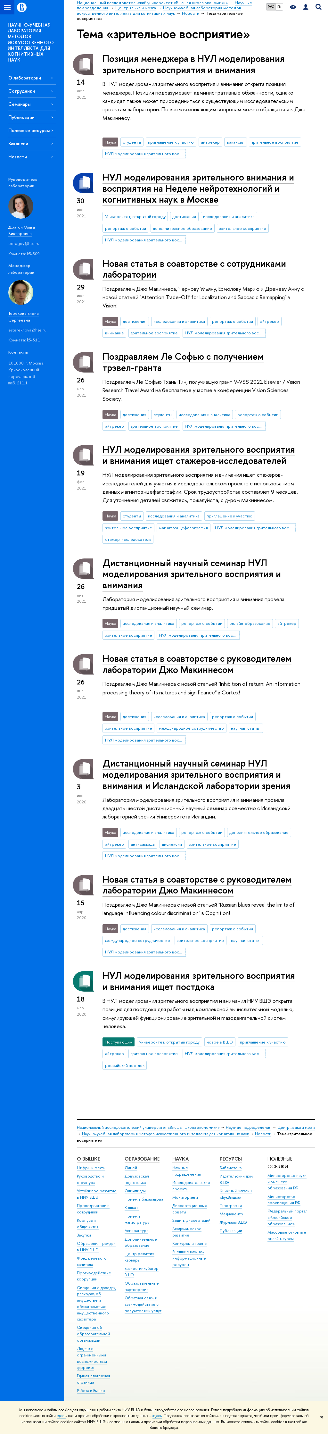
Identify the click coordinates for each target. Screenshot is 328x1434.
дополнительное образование (182, 228)
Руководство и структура (90, 1179)
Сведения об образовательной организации (93, 1334)
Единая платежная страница (93, 1379)
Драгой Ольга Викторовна (21, 230)
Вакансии (18, 143)
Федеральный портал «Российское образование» (287, 1217)
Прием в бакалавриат (145, 1199)
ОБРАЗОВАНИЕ (142, 1158)
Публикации (21, 117)
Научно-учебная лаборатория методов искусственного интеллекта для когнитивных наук (165, 1133)
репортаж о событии (125, 228)
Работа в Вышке (91, 1390)
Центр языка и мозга (296, 1127)
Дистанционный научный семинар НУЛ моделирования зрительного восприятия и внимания (191, 574)
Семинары (19, 104)
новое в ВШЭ (220, 1042)
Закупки (84, 1235)
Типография (231, 1205)
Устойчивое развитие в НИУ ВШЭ (97, 1194)
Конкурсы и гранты (189, 1243)
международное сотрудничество (191, 728)
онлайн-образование (249, 623)
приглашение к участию (171, 142)
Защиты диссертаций (191, 1220)
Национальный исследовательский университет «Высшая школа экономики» (148, 1127)
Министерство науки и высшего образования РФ (287, 1182)
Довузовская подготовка (137, 1179)
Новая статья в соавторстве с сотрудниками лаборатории (194, 269)
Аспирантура (136, 1230)
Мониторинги (185, 1197)
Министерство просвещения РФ (283, 1200)
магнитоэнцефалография (183, 528)
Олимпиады (135, 1191)
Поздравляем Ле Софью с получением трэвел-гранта (183, 362)
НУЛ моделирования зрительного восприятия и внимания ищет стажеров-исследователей (198, 455)
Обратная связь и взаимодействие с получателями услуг (143, 1304)
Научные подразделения (248, 1127)
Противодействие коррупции (94, 1276)
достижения (184, 216)
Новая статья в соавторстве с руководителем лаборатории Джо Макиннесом (196, 664)
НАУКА (180, 1158)
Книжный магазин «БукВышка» (236, 1194)
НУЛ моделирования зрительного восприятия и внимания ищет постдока (198, 981)
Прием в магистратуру (137, 1219)
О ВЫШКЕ (88, 1158)
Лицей (131, 1167)
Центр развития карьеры (139, 1257)
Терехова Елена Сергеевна (23, 316)
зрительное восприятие (275, 142)
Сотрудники (21, 91)
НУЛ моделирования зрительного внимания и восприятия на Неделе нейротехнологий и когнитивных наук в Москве (198, 188)
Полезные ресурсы (29, 130)
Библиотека (231, 1167)
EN (279, 6)
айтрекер (210, 142)
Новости (17, 157)
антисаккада (143, 844)
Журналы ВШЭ (233, 1222)
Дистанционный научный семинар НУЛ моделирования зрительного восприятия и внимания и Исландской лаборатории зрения (196, 774)
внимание (114, 333)
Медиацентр (231, 1214)
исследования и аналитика (229, 216)
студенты (132, 142)
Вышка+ (132, 1207)
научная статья (245, 728)
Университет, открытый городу (135, 216)
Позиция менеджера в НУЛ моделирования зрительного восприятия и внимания (193, 64)
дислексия (172, 844)
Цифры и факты (91, 1167)
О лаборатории (24, 78)
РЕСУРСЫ (231, 1158)
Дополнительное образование (141, 1242)
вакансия (235, 142)
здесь (61, 1415)
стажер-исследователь (128, 539)
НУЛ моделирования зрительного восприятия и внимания (145, 153)
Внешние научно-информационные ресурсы (189, 1258)
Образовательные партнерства (142, 1286)
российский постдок (124, 1065)
